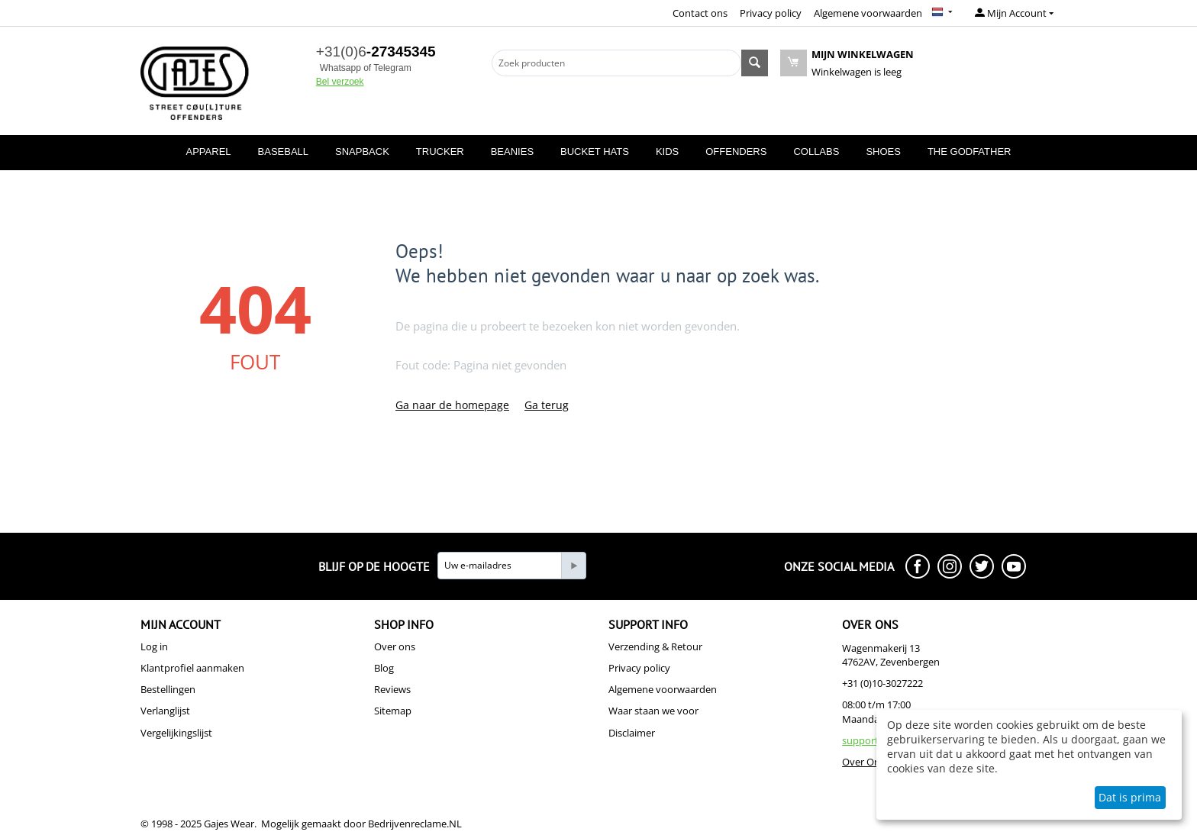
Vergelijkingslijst (176, 733)
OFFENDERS (735, 151)
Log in (154, 646)
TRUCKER (440, 151)
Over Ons (863, 762)
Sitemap (392, 710)
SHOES (883, 151)
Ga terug (546, 405)
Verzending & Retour (655, 646)
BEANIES (512, 151)
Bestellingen (167, 689)
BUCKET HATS (594, 151)
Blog (384, 668)
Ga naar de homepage (452, 405)
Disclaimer (631, 733)
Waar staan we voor (653, 710)
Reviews (392, 689)
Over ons (394, 646)
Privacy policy (771, 13)
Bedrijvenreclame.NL (415, 823)
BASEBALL (283, 151)
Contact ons (700, 13)
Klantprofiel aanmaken (192, 668)
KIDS (667, 151)
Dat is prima (1130, 797)
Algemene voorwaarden (868, 13)
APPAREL (208, 151)
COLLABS (816, 151)
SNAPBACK (362, 151)
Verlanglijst (165, 710)
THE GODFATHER (969, 151)
